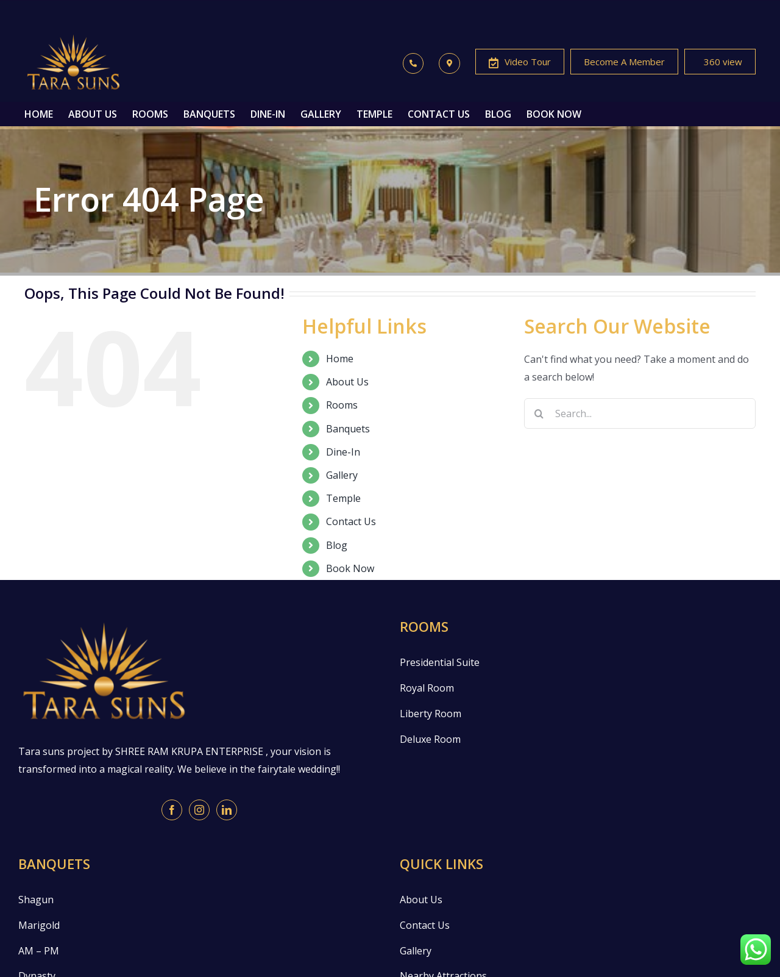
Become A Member (624, 61)
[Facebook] (171, 810)
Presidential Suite (440, 662)
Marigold (39, 925)
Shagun (36, 899)
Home (339, 358)
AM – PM (38, 950)
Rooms (342, 405)
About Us (347, 381)
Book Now (350, 568)
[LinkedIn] (226, 810)
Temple (343, 498)
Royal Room (427, 688)
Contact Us (351, 521)
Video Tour (520, 62)
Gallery (342, 475)
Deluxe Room (430, 739)
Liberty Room (430, 713)
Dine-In (343, 452)
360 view (720, 62)
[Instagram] (199, 810)
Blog (336, 545)
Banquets (348, 428)
